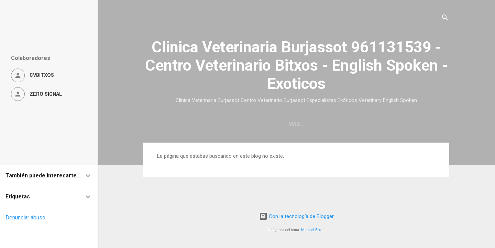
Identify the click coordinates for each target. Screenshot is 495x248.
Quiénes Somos (291, 124)
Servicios (338, 124)
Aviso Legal (417, 124)
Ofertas (376, 124)
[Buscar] (445, 18)
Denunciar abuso (25, 217)
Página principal (182, 124)
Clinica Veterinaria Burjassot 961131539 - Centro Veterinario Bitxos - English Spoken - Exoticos (296, 65)
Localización (238, 124)
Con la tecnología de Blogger (296, 216)
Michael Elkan (312, 230)
